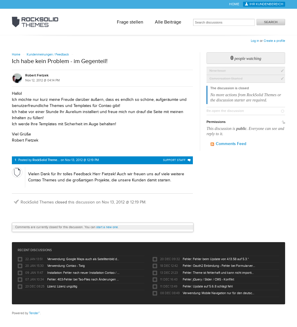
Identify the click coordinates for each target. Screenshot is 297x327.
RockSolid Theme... (46, 160)
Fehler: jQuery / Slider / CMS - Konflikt (208, 279)
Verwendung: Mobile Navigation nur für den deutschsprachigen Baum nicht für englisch (219, 293)
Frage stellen (130, 22)
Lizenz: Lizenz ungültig (62, 286)
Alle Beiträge (168, 22)
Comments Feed (231, 144)
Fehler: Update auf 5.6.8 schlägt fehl (208, 286)
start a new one (107, 227)
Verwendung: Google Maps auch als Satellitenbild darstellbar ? (83, 259)
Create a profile (274, 40)
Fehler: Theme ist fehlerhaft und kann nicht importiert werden (219, 272)
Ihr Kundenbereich (266, 4)
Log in (255, 40)
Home (234, 4)
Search (270, 22)
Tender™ (34, 313)
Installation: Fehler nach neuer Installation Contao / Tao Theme (83, 272)
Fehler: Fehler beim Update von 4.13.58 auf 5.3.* (216, 259)
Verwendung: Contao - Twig (66, 265)
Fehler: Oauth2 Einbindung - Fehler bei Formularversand (219, 265)
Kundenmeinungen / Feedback (48, 54)
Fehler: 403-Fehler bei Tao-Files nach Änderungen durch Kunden (83, 279)
